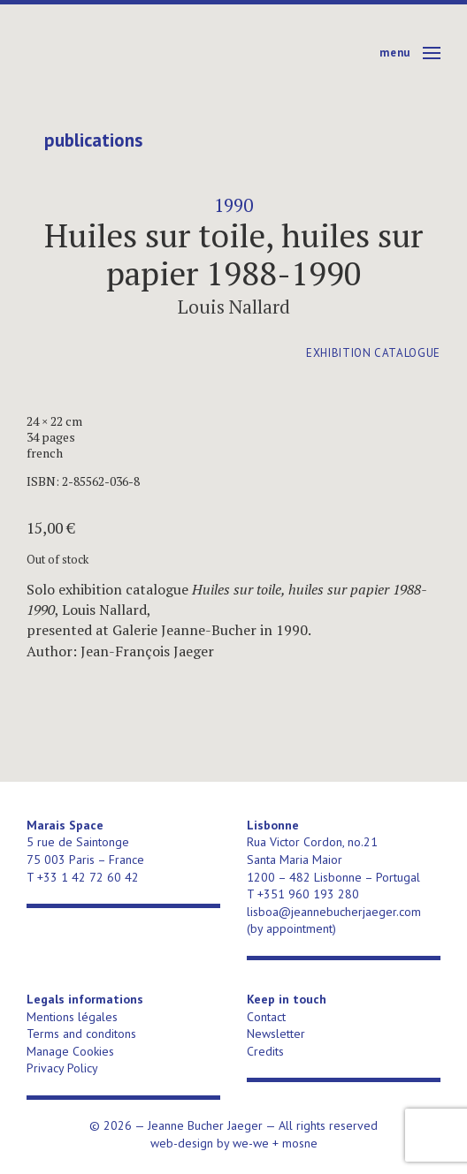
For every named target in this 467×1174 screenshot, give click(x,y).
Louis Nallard (234, 306)
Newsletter (276, 1033)
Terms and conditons (81, 1033)
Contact (266, 1017)
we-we (251, 1143)
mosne (300, 1143)
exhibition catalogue (373, 352)
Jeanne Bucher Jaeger (162, 53)
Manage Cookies (70, 1051)
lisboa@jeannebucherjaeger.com (334, 912)
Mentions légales (72, 1017)
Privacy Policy (62, 1068)
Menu (394, 52)
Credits (265, 1051)
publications (93, 140)
